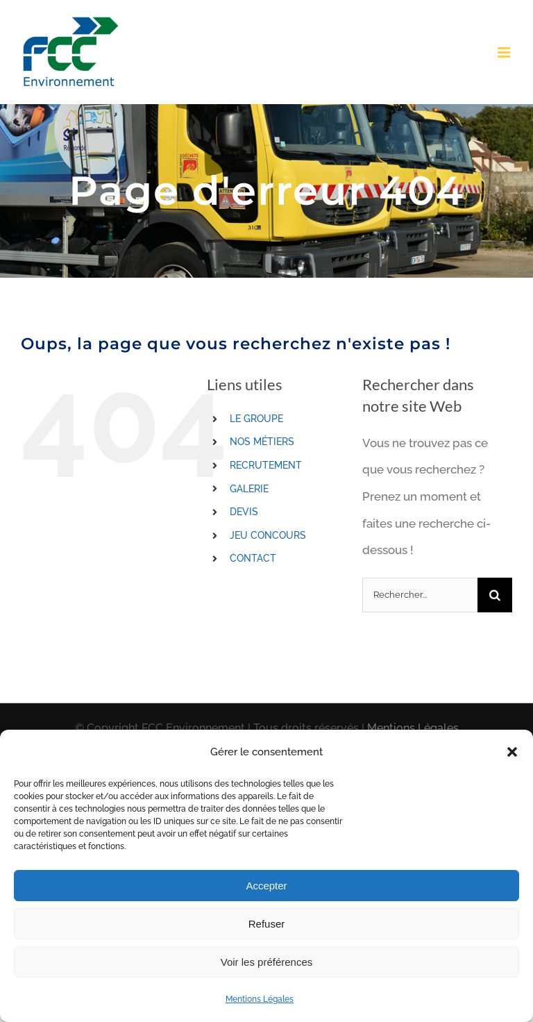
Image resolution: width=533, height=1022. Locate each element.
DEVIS (244, 511)
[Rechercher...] (419, 595)
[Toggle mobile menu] (505, 52)
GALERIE (249, 488)
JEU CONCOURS (268, 535)
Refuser (266, 924)
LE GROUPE (256, 418)
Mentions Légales (260, 999)
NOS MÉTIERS (262, 441)
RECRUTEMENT (266, 465)
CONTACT (253, 558)
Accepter (266, 885)
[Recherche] (494, 595)
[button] (512, 752)
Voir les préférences (267, 962)
